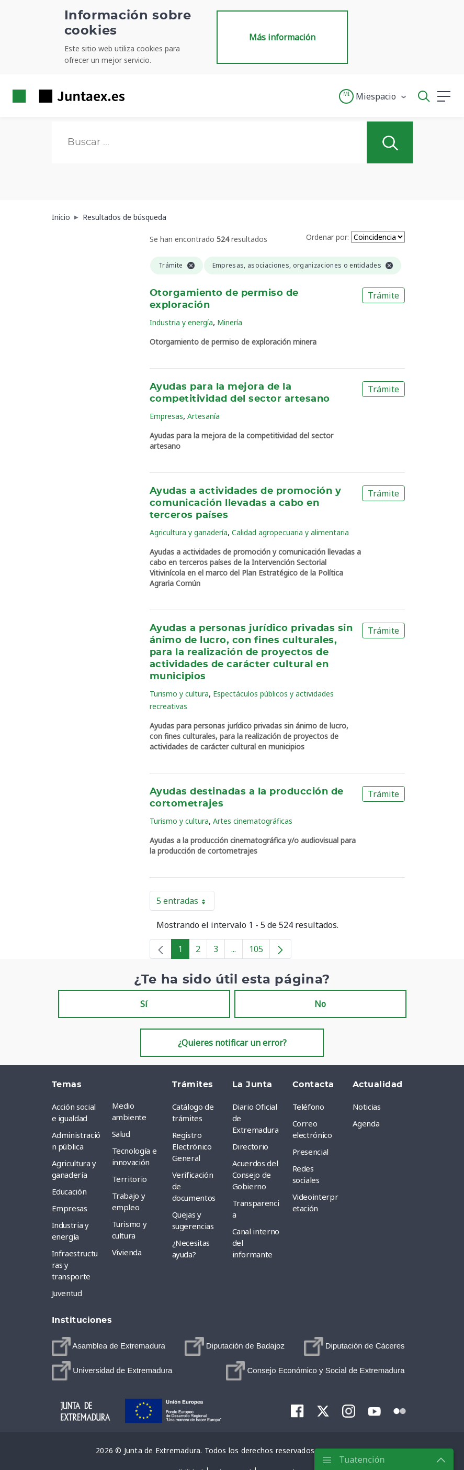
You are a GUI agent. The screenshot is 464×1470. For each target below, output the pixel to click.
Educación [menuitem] (69, 1191)
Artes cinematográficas (252, 821)
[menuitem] (108, 1346)
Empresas (166, 416)
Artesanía (203, 416)
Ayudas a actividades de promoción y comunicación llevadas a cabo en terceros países (245, 503)
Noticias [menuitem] (367, 1106)
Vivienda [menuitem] (127, 1252)
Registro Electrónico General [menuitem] (192, 1146)
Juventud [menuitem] (67, 1293)
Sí (144, 1004)
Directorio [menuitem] (250, 1146)
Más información (282, 37)
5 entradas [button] (185, 903)
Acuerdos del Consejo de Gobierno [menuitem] (255, 1174)
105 (259, 951)
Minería (229, 322)
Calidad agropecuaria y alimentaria (290, 532)
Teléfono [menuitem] (308, 1106)
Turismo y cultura (179, 694)
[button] (373, 96)
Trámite (383, 295)
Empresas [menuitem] (69, 1208)
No (320, 1004)
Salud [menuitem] (121, 1134)
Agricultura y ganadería (189, 532)
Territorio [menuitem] (130, 1179)
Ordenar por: (327, 237)
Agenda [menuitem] (366, 1123)
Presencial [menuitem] (310, 1151)
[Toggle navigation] (139, 95)
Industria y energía (181, 322)
